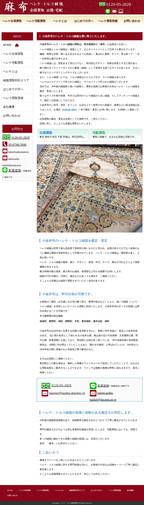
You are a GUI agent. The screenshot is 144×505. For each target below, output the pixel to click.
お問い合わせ (132, 20)
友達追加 (103, 385)
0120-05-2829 (118, 4)
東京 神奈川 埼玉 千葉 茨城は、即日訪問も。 (63, 134)
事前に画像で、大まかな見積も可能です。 (115, 134)
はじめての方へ (84, 20)
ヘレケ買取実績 (108, 20)
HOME (11, 45)
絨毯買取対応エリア (16, 80)
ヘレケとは (60, 20)
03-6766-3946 (17, 144)
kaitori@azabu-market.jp (67, 392)
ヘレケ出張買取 (12, 20)
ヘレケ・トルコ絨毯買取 (69, 503)
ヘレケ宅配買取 (36, 20)
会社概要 (9, 106)
